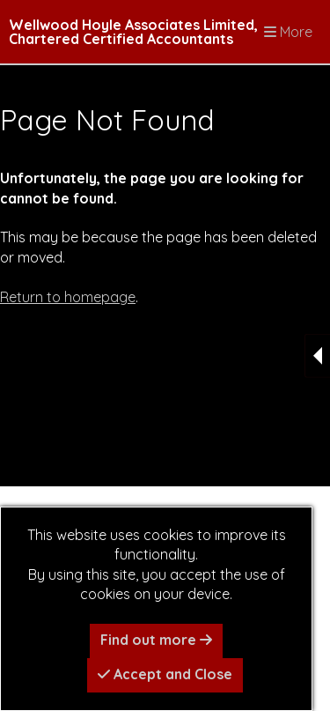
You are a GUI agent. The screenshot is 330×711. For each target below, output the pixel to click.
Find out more (156, 639)
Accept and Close (165, 674)
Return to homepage (68, 297)
